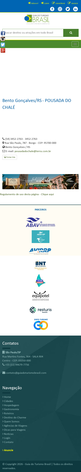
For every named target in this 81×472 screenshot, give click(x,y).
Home (6, 397)
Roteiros (8, 413)
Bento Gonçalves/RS (22, 100)
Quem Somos (10, 421)
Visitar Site (9, 157)
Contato (7, 442)
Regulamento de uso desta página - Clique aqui (27, 194)
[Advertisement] (40, 70)
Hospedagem (10, 405)
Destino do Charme (14, 417)
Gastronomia (10, 409)
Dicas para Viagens (14, 429)
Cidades (7, 401)
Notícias (7, 434)
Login (6, 438)
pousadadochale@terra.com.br (33, 151)
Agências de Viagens (14, 425)
